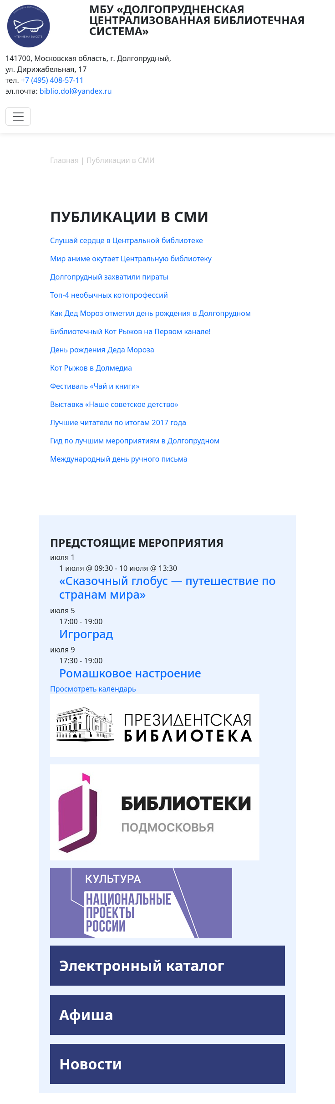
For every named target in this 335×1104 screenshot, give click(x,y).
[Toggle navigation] (18, 116)
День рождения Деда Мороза (102, 350)
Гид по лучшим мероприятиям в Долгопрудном (134, 441)
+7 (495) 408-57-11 (52, 80)
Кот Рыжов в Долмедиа (91, 368)
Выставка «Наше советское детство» (114, 404)
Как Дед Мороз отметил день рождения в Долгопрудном (150, 313)
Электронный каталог (141, 965)
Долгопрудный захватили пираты (109, 277)
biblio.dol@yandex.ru (76, 91)
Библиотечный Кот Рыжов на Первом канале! (130, 331)
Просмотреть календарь (93, 689)
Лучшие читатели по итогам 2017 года (118, 422)
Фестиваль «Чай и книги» (95, 386)
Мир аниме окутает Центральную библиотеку (131, 259)
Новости (90, 1063)
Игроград (86, 633)
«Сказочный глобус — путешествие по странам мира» (167, 587)
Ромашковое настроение (130, 673)
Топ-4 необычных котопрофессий (109, 295)
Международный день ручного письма (119, 459)
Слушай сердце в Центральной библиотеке (126, 240)
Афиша (86, 1014)
